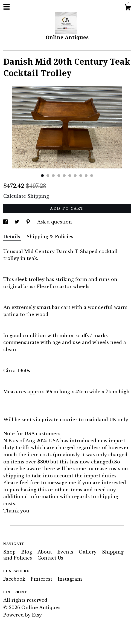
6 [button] (69, 175)
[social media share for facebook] (6, 222)
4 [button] (58, 175)
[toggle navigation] (6, 7)
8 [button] (80, 175)
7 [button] (75, 175)
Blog (27, 552)
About (45, 552)
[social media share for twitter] (17, 222)
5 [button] (64, 175)
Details (12, 236)
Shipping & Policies (50, 236)
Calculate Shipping (26, 196)
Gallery (88, 552)
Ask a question (54, 222)
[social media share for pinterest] (29, 222)
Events (66, 552)
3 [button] (53, 175)
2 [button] (47, 175)
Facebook (15, 579)
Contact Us (50, 558)
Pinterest (42, 579)
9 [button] (86, 175)
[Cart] (128, 8)
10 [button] (91, 175)
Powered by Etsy (22, 615)
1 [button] (42, 175)
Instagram (70, 579)
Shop (10, 552)
